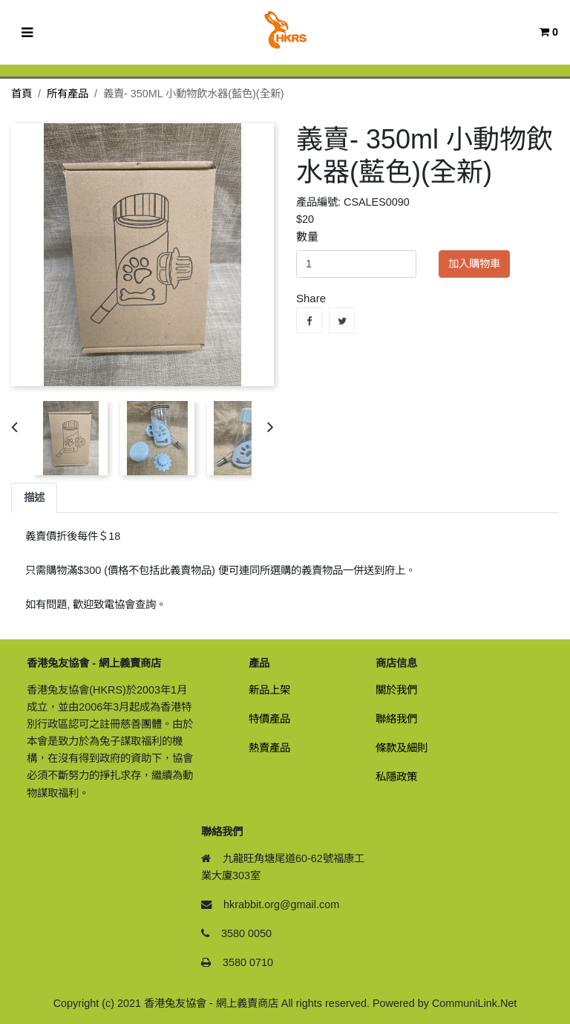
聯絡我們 (396, 719)
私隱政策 (396, 777)
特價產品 (269, 719)
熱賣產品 (269, 748)
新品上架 (269, 690)
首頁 (21, 94)
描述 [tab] (34, 497)
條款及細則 (402, 748)
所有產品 (67, 94)
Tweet (342, 320)
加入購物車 (474, 264)
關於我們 (396, 690)
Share (309, 320)
